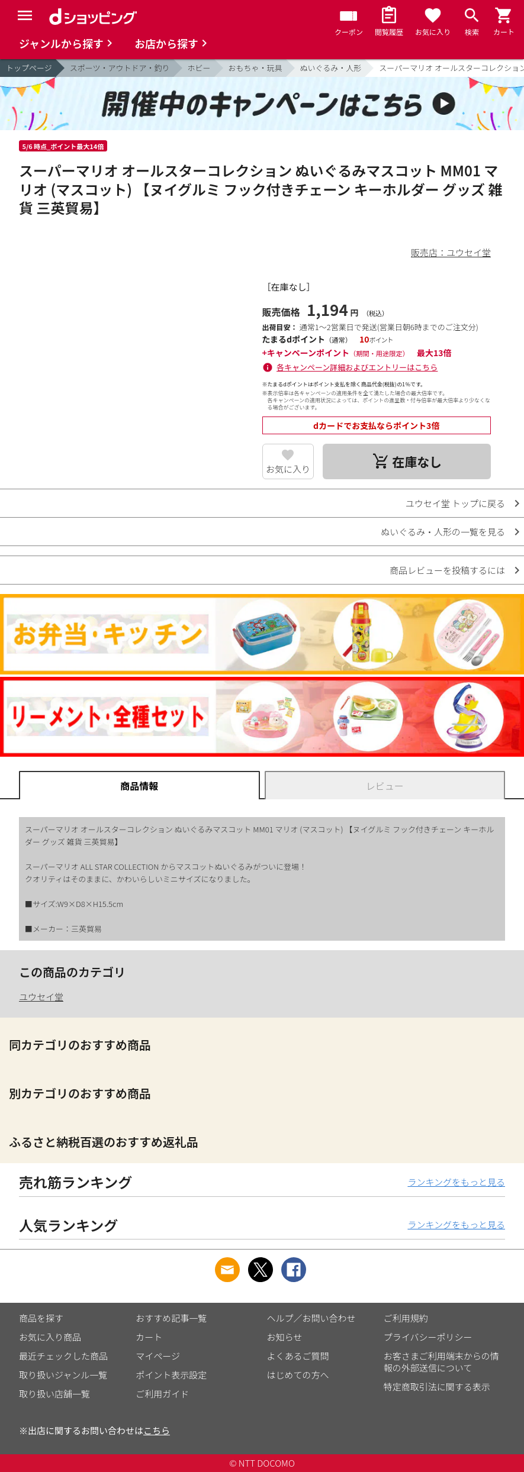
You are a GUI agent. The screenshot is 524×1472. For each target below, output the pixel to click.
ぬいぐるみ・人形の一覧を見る (443, 531)
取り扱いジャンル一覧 (63, 1374)
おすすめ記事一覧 (171, 1318)
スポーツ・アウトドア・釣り (120, 67)
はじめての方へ (298, 1374)
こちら (156, 1430)
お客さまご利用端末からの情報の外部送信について (441, 1362)
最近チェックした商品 (63, 1356)
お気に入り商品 (50, 1337)
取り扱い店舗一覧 (54, 1393)
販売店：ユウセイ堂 (451, 252)
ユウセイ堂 (41, 996)
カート (149, 1337)
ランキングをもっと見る (456, 1182)
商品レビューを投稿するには (447, 570)
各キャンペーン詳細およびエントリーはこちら (357, 367)
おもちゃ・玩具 (255, 67)
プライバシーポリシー (428, 1337)
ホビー (199, 67)
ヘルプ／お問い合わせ (311, 1318)
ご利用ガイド (162, 1393)
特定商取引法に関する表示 (437, 1386)
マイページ (158, 1356)
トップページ (29, 67)
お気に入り (288, 469)
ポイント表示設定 (171, 1374)
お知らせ (285, 1337)
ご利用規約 (406, 1318)
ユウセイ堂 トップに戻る (455, 503)
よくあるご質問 (298, 1356)
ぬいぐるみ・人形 (331, 67)
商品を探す (41, 1318)
